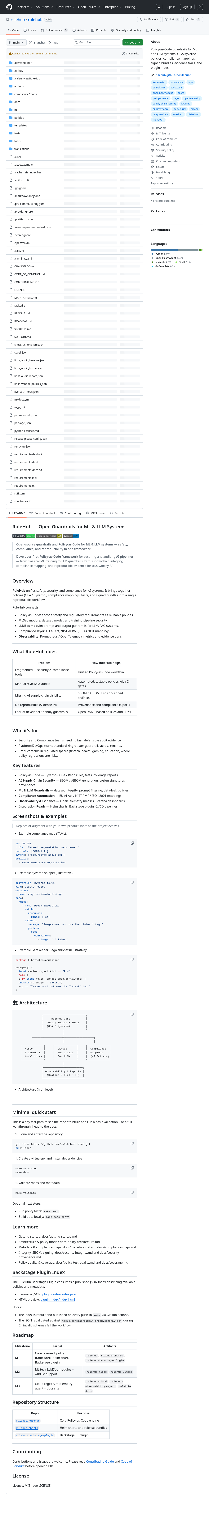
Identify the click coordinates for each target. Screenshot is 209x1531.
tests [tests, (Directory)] (17, 133)
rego (176, 98)
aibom (194, 109)
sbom (181, 93)
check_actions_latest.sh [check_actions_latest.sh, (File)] (28, 344)
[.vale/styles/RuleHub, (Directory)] (27, 78)
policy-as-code (160, 98)
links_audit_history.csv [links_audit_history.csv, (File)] (28, 368)
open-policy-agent (163, 93)
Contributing (161, 144)
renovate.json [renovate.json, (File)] (22, 446)
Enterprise (113, 7)
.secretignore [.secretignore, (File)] (22, 235)
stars (157, 166)
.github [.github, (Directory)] (18, 70)
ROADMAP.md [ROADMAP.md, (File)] (23, 321)
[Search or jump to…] (159, 7)
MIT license (160, 133)
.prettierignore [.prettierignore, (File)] (23, 211)
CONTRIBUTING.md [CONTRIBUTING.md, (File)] (26, 282)
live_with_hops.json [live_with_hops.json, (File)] (26, 391)
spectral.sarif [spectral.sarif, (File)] (22, 501)
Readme (159, 128)
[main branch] (16, 42)
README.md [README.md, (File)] (22, 313)
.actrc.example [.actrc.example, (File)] (23, 164)
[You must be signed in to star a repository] (193, 19)
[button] (132, 843)
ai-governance (160, 109)
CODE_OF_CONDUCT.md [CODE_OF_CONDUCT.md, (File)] (29, 274)
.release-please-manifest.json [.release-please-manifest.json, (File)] (32, 227)
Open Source (89, 7)
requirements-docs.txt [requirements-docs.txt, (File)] (28, 470)
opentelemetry (192, 98)
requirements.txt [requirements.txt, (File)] (24, 485)
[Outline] (138, 513)
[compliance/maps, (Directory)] (25, 94)
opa (191, 82)
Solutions (44, 7)
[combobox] (98, 42)
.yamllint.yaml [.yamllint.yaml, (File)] (23, 258)
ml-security (180, 109)
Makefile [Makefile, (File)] (19, 305)
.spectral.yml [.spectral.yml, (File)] (22, 243)
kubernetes (159, 82)
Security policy (162, 150)
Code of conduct (164, 139)
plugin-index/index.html (58, 1299)
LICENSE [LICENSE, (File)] (19, 290)
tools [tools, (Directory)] (17, 141)
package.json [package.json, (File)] (22, 423)
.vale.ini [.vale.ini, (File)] (19, 250)
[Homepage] (9, 7)
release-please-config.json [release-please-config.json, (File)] (30, 438)
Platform (25, 7)
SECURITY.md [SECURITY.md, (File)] (22, 329)
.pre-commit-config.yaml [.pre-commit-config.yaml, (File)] (29, 204)
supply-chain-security (164, 103)
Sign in (171, 7)
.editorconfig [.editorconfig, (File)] (22, 180)
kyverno (185, 103)
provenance (177, 82)
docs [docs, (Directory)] (17, 102)
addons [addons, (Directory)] (19, 86)
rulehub (18, 19)
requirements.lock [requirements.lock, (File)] (25, 478)
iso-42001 (158, 119)
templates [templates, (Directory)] (20, 125)
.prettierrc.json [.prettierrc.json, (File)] (23, 219)
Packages (158, 211)
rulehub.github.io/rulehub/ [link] (173, 75)
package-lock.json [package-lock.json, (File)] (25, 415)
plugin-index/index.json (59, 1294)
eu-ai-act (178, 114)
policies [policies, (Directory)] (19, 117)
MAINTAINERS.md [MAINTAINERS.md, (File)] (25, 297)
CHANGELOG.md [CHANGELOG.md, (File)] (24, 266)
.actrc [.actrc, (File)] (17, 157)
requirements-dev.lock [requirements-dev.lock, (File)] (28, 454)
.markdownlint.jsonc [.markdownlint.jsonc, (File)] (27, 196)
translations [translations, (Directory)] (21, 149)
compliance (159, 87)
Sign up (187, 7)
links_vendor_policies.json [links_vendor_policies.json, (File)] (30, 384)
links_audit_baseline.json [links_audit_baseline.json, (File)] (29, 360)
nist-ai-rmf (193, 114)
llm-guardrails (160, 114)
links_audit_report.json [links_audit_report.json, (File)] (28, 376)
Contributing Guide (100, 1461)
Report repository (162, 183)
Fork (172, 19)
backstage (176, 87)
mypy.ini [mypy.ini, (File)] (19, 407)
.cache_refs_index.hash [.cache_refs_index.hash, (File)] (28, 172)
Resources (65, 7)
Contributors (160, 230)
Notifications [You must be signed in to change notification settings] (149, 19)
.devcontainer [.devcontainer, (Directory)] (23, 63)
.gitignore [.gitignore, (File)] (20, 188)
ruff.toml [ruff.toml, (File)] (19, 493)
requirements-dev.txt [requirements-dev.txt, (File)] (27, 462)
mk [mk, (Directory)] (16, 110)
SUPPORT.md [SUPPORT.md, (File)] (22, 337)
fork (157, 178)
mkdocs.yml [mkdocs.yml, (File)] (21, 399)
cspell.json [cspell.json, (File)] (20, 352)
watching (160, 172)
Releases (157, 194)
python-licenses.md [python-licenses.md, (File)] (26, 431)
